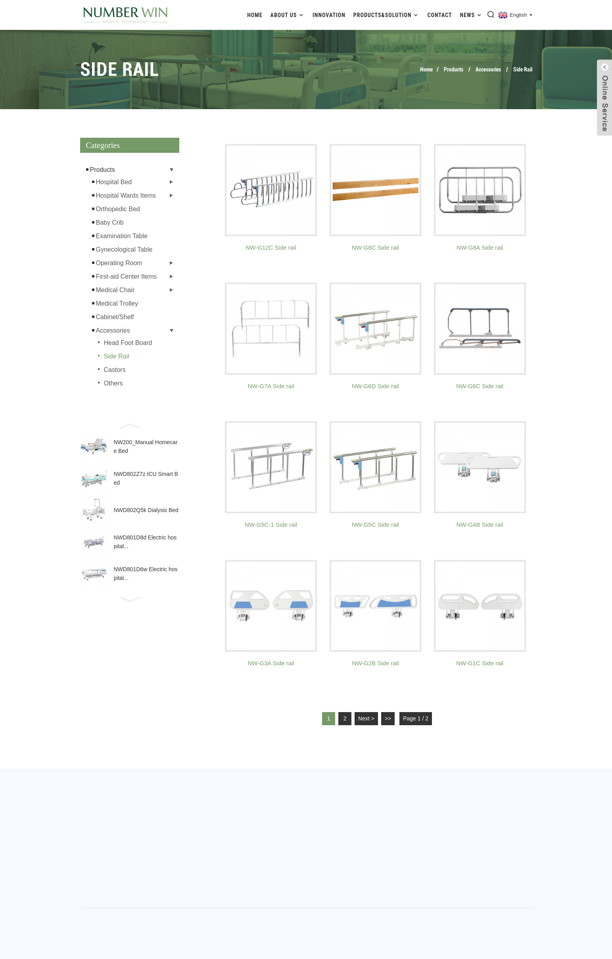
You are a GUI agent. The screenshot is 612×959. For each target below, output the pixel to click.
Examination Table (122, 236)
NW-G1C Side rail (479, 663)
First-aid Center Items (126, 276)
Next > (366, 718)
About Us (288, 15)
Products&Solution (386, 15)
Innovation (329, 15)
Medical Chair (115, 290)
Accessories (488, 69)
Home (255, 15)
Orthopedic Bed (118, 209)
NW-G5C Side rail (375, 524)
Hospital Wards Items (126, 195)
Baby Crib (110, 222)
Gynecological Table (124, 249)
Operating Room (119, 263)
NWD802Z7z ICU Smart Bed (146, 478)
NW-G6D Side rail (375, 386)
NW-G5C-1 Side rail (271, 524)
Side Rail (522, 69)
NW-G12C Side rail (271, 247)
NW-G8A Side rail (480, 247)
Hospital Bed (114, 182)
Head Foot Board (128, 342)
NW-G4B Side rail (480, 524)
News (471, 15)
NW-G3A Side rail (271, 663)
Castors (115, 369)
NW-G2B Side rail (375, 663)
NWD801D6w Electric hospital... (146, 573)
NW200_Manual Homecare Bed (146, 446)
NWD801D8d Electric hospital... (145, 541)
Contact (440, 15)
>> (388, 718)
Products (453, 69)
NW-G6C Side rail (479, 386)
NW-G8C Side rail (375, 247)
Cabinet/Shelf (115, 317)
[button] (129, 425)
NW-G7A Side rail (271, 386)
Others (113, 383)
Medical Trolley (117, 303)
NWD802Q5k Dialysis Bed (146, 510)
